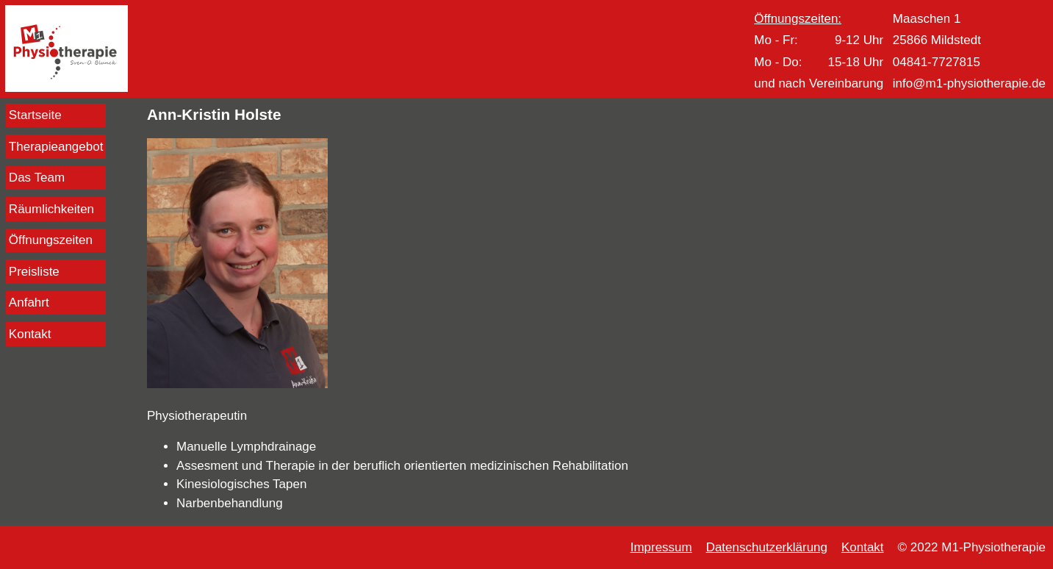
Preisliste (34, 272)
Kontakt (30, 334)
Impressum (661, 547)
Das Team (37, 178)
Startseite (35, 115)
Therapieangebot (56, 147)
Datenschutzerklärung (766, 547)
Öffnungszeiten (51, 240)
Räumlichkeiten (51, 209)
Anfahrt (29, 302)
